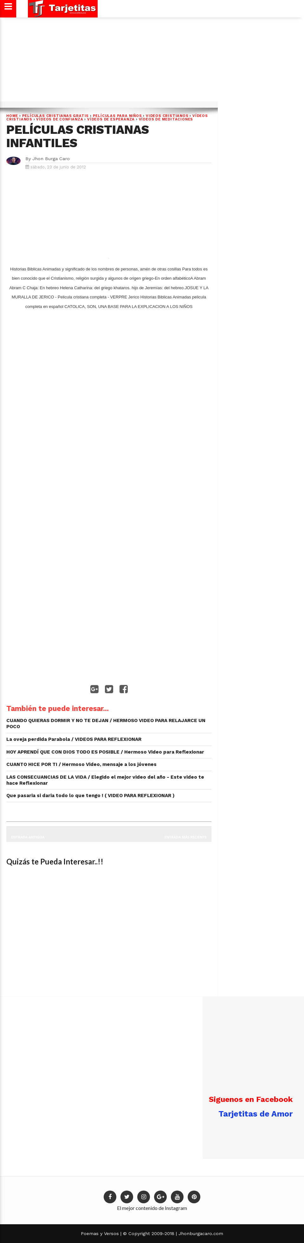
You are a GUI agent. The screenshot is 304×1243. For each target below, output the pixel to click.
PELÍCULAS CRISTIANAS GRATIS (55, 116)
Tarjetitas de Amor (255, 1113)
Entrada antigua (27, 837)
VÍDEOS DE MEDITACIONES (166, 119)
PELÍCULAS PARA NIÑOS (117, 116)
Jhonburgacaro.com (200, 1233)
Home (12, 116)
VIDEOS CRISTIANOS (167, 116)
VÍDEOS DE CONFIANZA (59, 119)
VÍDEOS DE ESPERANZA (111, 119)
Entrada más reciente (186, 837)
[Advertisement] (151, 61)
